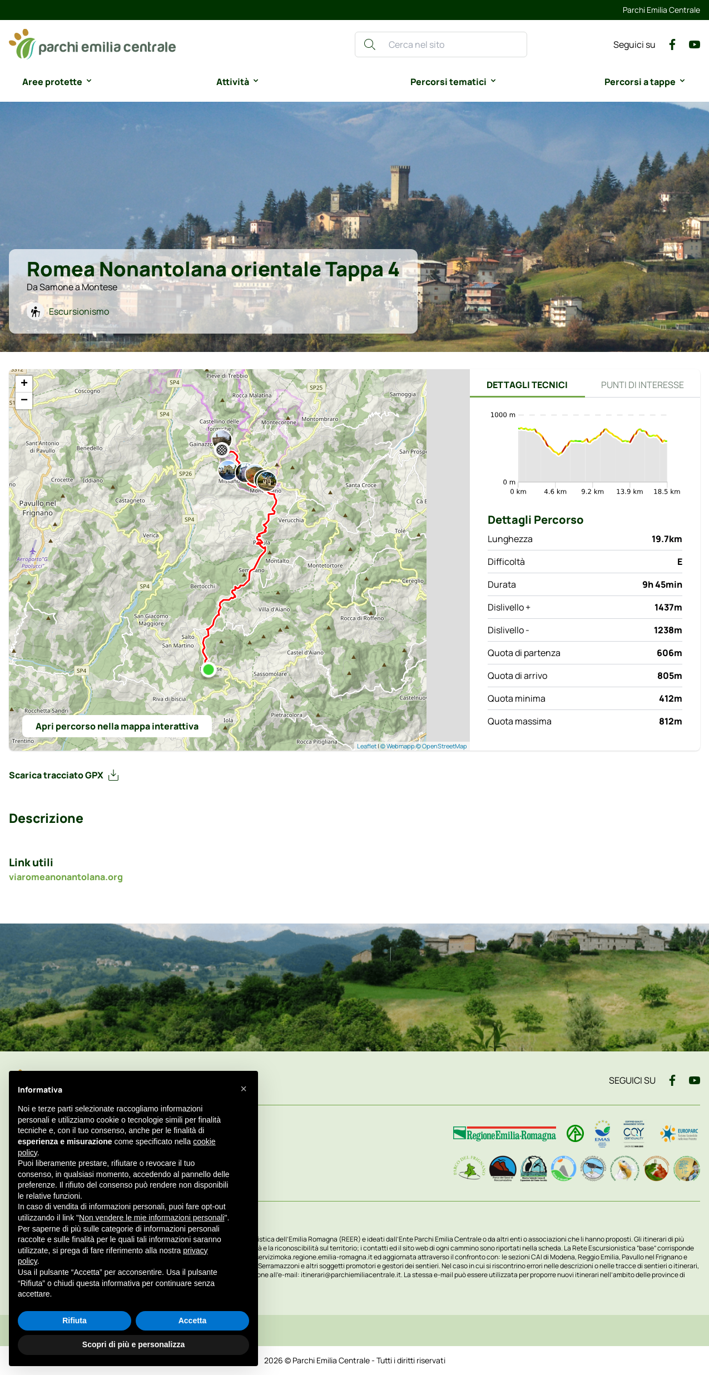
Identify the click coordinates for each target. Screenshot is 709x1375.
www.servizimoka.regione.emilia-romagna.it (306, 1257)
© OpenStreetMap (441, 746)
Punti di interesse (642, 385)
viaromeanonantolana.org (66, 877)
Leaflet (366, 746)
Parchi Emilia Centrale (661, 9)
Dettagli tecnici (527, 385)
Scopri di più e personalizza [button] (133, 1344)
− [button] (24, 401)
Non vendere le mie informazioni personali (151, 1217)
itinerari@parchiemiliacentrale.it (351, 1274)
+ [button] (24, 384)
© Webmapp (398, 746)
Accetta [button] (193, 1320)
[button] (243, 1089)
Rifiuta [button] (74, 1320)
